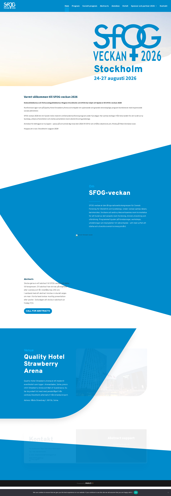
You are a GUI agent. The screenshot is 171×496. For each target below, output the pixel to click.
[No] (168, 492)
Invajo (90, 483)
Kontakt (163, 6)
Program (76, 6)
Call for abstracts (38, 311)
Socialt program (89, 6)
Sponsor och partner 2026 (143, 6)
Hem (67, 6)
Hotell (125, 6)
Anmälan (116, 6)
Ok (136, 492)
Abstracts (104, 6)
